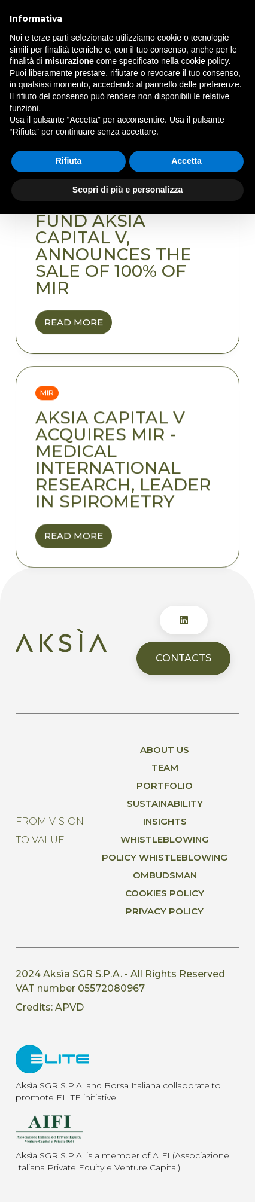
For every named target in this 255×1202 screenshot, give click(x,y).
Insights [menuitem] (165, 821)
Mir (47, 393)
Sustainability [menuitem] (165, 803)
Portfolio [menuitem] (164, 785)
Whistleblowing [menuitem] (164, 839)
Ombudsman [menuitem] (165, 875)
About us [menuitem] (164, 749)
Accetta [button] (186, 161)
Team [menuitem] (164, 767)
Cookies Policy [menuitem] (164, 893)
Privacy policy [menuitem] (165, 911)
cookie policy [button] (204, 61)
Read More (78, 325)
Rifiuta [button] (69, 161)
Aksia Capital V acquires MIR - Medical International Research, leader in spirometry (123, 460)
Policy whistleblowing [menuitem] (164, 857)
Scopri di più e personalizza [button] (127, 189)
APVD (69, 1007)
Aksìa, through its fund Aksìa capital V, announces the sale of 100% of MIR (127, 246)
